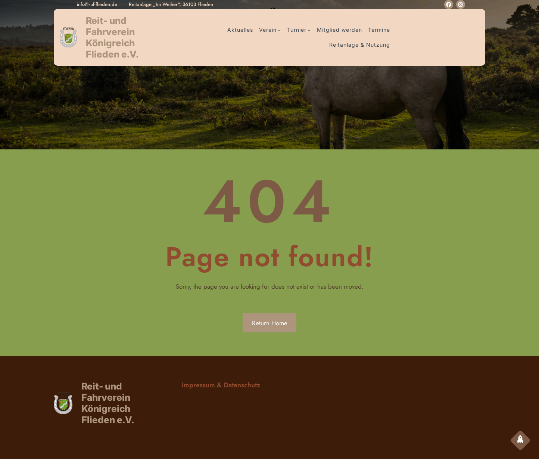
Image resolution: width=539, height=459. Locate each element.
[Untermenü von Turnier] (309, 29)
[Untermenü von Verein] (279, 29)
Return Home (269, 323)
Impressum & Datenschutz (221, 385)
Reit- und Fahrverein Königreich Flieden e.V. (112, 37)
